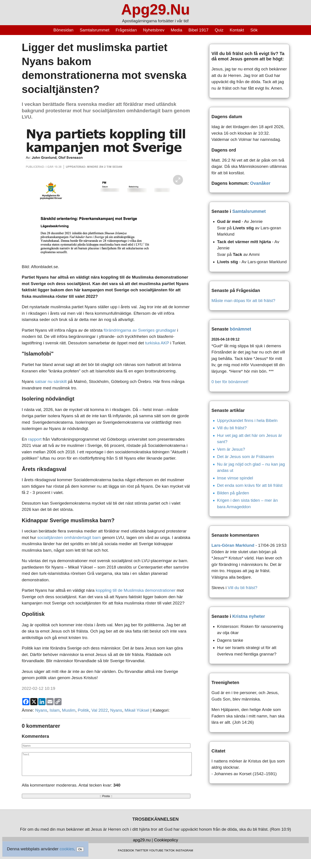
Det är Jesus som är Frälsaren (245, 456)
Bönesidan (64, 30)
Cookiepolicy (166, 840)
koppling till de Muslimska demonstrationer (136, 590)
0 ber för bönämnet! (230, 381)
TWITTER (141, 850)
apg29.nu (141, 840)
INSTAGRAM (184, 850)
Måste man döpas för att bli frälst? (243, 300)
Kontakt (237, 30)
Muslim (68, 710)
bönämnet (240, 329)
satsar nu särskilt (51, 381)
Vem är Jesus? (231, 449)
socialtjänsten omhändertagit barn (69, 537)
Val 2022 (99, 710)
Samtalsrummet (94, 30)
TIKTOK (169, 850)
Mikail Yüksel (137, 710)
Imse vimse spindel (235, 478)
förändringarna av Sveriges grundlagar (140, 330)
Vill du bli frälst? (232, 427)
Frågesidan (126, 30)
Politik (83, 710)
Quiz (219, 30)
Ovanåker (260, 183)
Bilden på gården (233, 493)
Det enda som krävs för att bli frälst (250, 485)
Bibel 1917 (198, 30)
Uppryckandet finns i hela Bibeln (247, 420)
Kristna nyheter (248, 616)
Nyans (41, 710)
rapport (34, 439)
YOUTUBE (156, 850)
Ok (80, 849)
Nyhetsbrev (153, 30)
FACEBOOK (126, 850)
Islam (54, 710)
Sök (254, 30)
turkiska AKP (157, 343)
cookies (67, 849)
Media (176, 30)
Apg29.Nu (155, 9)
